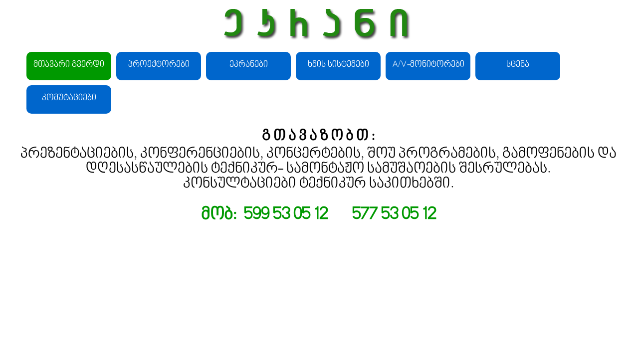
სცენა (517, 64)
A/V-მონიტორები (428, 64)
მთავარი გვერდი (68, 64)
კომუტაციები (69, 98)
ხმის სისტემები (338, 64)
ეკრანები (248, 64)
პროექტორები (159, 64)
